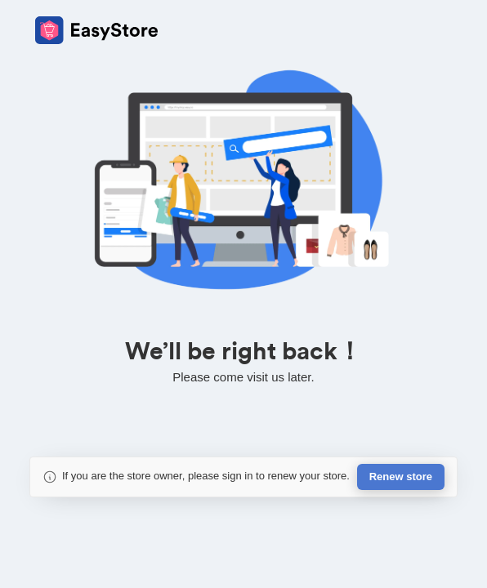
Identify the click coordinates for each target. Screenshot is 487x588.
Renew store (400, 476)
